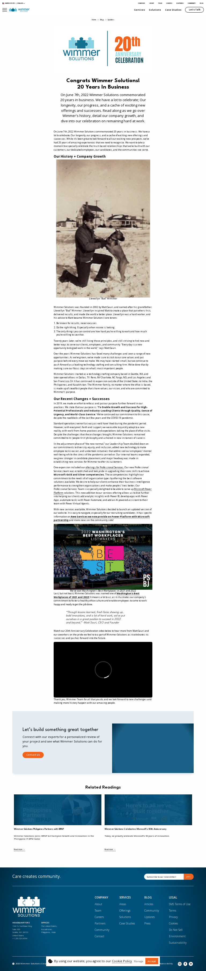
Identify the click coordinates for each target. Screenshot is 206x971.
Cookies (173, 923)
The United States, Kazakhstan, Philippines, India (49, 929)
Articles (148, 904)
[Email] (164, 877)
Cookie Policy (122, 961)
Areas (122, 904)
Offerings (124, 910)
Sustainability (178, 943)
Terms (172, 910)
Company (141, 3)
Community (192, 3)
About (151, 3)
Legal (173, 898)
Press (147, 923)
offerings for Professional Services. (105, 467)
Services (139, 9)
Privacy (173, 917)
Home (94, 20)
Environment (177, 936)
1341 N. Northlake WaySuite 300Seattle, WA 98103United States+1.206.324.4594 (22, 932)
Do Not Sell (176, 930)
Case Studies (173, 9)
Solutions (155, 9)
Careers (169, 3)
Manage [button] (138, 961)
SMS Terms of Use (179, 904)
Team (160, 3)
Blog (201, 3)
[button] (4, 9)
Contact (99, 936)
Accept (152, 961)
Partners (179, 3)
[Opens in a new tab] (164, 964)
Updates (111, 20)
